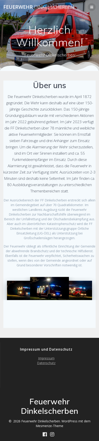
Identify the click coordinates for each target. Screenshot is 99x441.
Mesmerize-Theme (49, 426)
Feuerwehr (38, 6)
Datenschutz (46, 363)
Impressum (46, 358)
